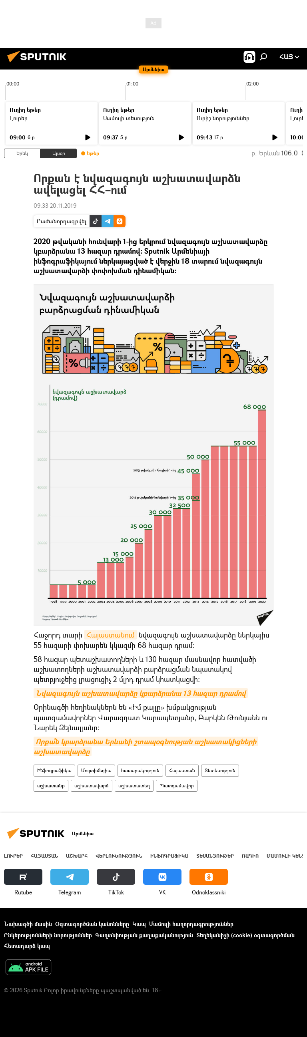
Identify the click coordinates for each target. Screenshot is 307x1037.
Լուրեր (19, 118)
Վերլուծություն (119, 855)
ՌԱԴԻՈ (250, 855)
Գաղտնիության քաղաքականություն (144, 935)
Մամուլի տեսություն (129, 118)
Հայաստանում (110, 635)
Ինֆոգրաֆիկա (54, 770)
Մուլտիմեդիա (96, 770)
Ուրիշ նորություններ (223, 118)
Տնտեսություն (220, 770)
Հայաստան (182, 770)
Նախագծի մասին (28, 924)
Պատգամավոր (176, 785)
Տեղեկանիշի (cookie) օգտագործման (245, 935)
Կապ (139, 924)
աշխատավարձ (91, 785)
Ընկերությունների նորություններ (48, 935)
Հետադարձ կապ (27, 946)
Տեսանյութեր (215, 855)
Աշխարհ (77, 855)
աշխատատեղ (134, 785)
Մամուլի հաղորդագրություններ (191, 924)
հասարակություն (140, 770)
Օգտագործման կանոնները (92, 924)
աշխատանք (51, 785)
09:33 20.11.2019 (55, 205)
